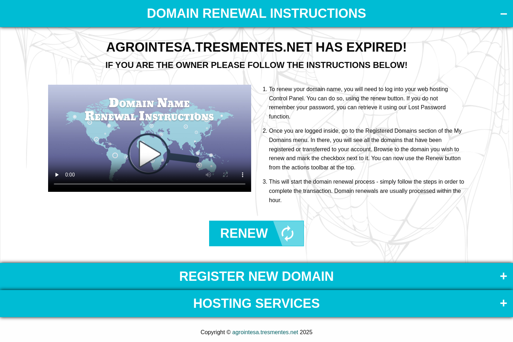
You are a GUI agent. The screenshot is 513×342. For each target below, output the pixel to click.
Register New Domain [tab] (256, 276)
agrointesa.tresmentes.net (265, 332)
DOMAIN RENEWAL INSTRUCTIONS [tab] (256, 13)
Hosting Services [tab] (256, 303)
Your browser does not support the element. (149, 138)
